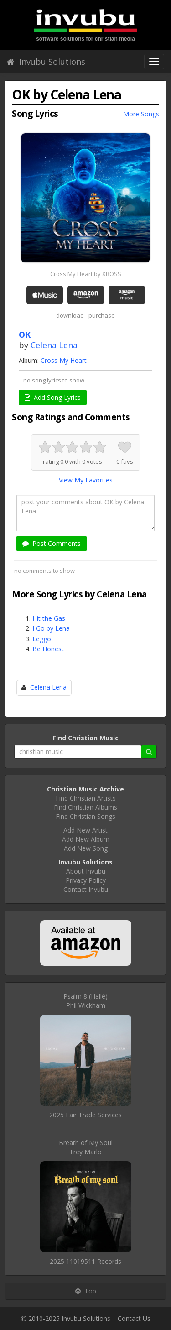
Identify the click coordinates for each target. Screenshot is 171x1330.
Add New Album (85, 839)
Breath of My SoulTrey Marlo (86, 1147)
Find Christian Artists (86, 798)
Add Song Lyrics (53, 397)
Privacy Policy (86, 880)
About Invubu (85, 871)
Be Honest (48, 648)
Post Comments (51, 543)
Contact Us (134, 1318)
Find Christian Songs (85, 816)
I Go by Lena (51, 628)
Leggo (41, 638)
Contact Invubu (85, 889)
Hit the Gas (48, 618)
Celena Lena (54, 345)
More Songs (141, 114)
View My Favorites (86, 480)
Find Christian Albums (85, 807)
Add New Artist (85, 830)
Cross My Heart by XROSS (85, 274)
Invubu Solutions (46, 61)
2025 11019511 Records (85, 1261)
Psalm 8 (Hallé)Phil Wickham (85, 1001)
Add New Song (86, 848)
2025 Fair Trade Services (85, 1114)
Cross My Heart (64, 360)
